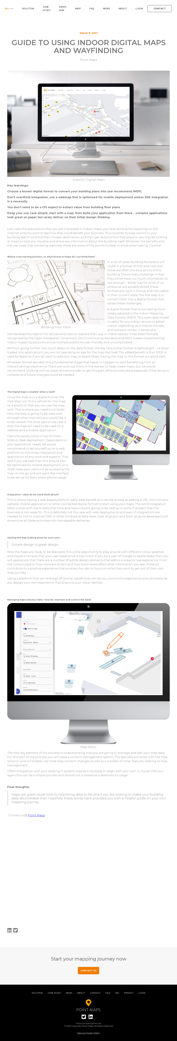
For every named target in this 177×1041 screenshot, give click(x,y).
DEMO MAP (62, 9)
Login (139, 8)
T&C (117, 993)
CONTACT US (88, 970)
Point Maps (36, 815)
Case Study (54, 993)
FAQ (91, 8)
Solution (28, 8)
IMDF (78, 8)
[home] (9, 9)
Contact (160, 8)
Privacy (128, 993)
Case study (47, 9)
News (106, 8)
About (123, 8)
